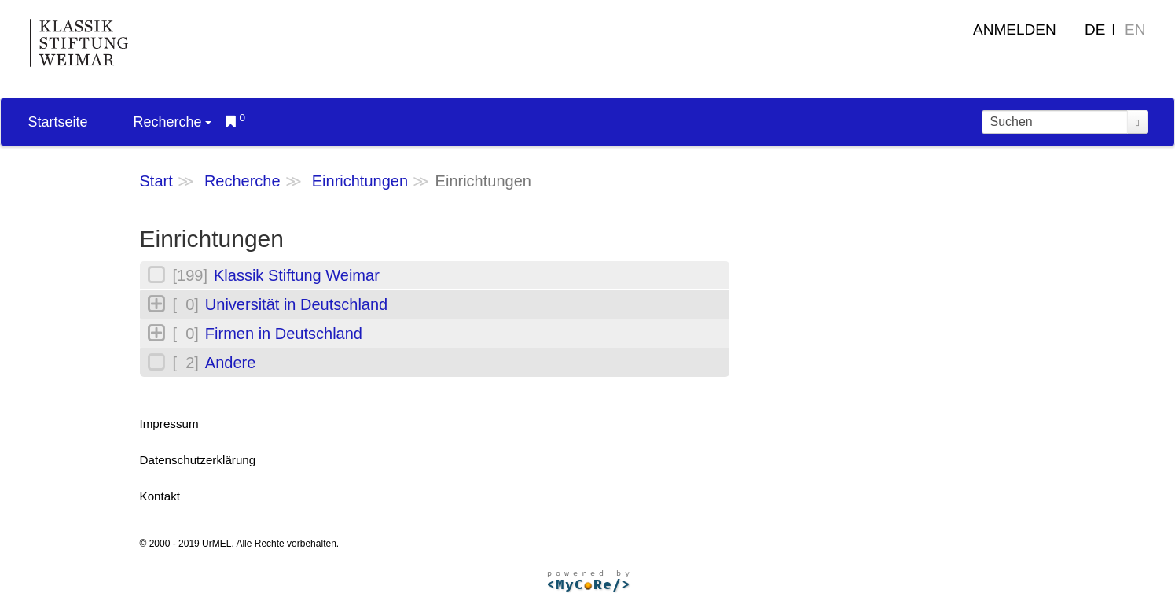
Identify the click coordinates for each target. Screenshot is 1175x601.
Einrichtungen (360, 181)
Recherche (172, 122)
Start (156, 181)
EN (1135, 29)
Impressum (169, 423)
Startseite (58, 122)
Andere (230, 362)
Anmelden (1014, 29)
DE (1095, 29)
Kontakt (160, 496)
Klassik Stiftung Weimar (297, 275)
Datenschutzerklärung (198, 459)
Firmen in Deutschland (283, 333)
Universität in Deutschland (296, 304)
